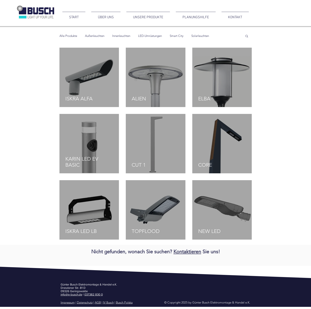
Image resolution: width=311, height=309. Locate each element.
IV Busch (108, 302)
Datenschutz (85, 302)
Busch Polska (124, 302)
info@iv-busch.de (71, 294)
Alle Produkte (68, 36)
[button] (247, 36)
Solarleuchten (200, 36)
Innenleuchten (121, 36)
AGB (98, 302)
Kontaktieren (187, 251)
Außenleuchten (94, 36)
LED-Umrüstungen (150, 36)
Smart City (176, 36)
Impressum (68, 302)
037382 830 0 (93, 294)
